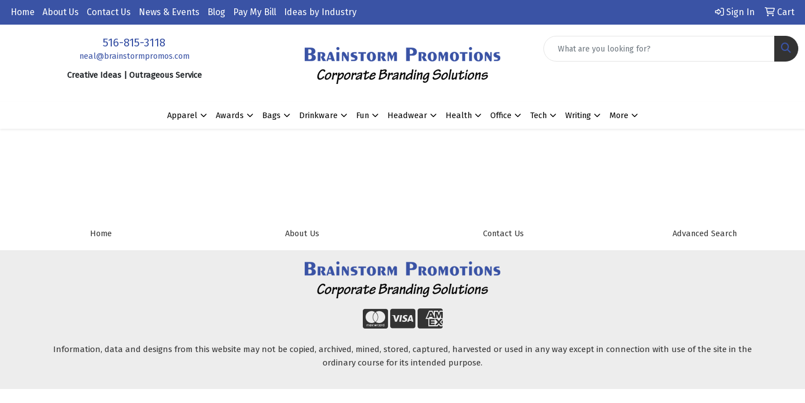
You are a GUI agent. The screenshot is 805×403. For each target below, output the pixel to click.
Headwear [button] (407, 115)
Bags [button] (271, 115)
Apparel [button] (182, 115)
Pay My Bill (254, 12)
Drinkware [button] (318, 115)
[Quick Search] (659, 49)
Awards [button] (230, 115)
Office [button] (501, 115)
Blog (216, 12)
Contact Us (109, 12)
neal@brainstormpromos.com (134, 56)
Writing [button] (578, 115)
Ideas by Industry (320, 12)
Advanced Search (705, 233)
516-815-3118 (134, 42)
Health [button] (459, 115)
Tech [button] (538, 115)
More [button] (618, 115)
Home (23, 12)
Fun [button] (362, 115)
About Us (60, 12)
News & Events (169, 12)
